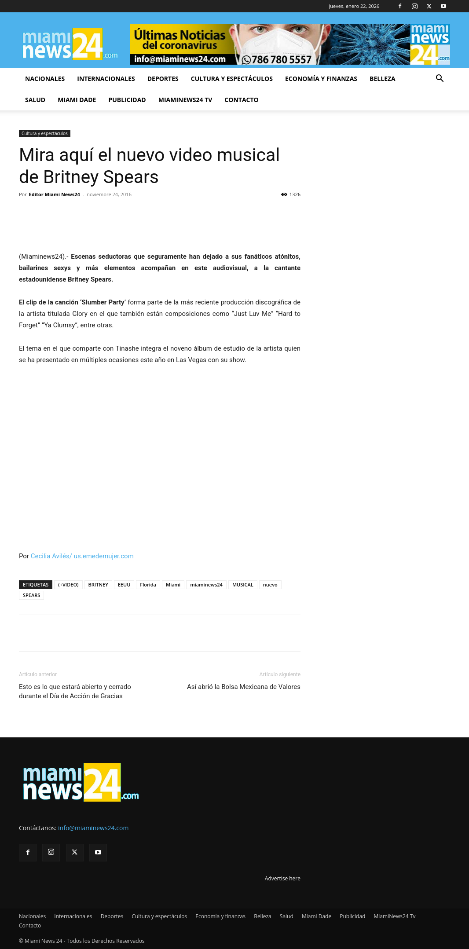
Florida (148, 584)
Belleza (383, 78)
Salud (35, 99)
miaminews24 (206, 584)
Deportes (163, 78)
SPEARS (31, 595)
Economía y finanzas (321, 78)
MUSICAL (242, 584)
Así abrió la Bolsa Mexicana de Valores (243, 687)
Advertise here (282, 878)
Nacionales (45, 78)
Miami (173, 584)
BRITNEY (98, 584)
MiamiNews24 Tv (185, 99)
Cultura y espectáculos (232, 78)
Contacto (241, 99)
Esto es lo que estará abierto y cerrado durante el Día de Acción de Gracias (75, 691)
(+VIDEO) (68, 584)
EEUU (124, 584)
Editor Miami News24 (54, 194)
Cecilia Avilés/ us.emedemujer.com (82, 556)
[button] (439, 79)
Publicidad (127, 99)
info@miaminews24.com (93, 828)
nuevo (270, 584)
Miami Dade (77, 99)
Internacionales (106, 78)
